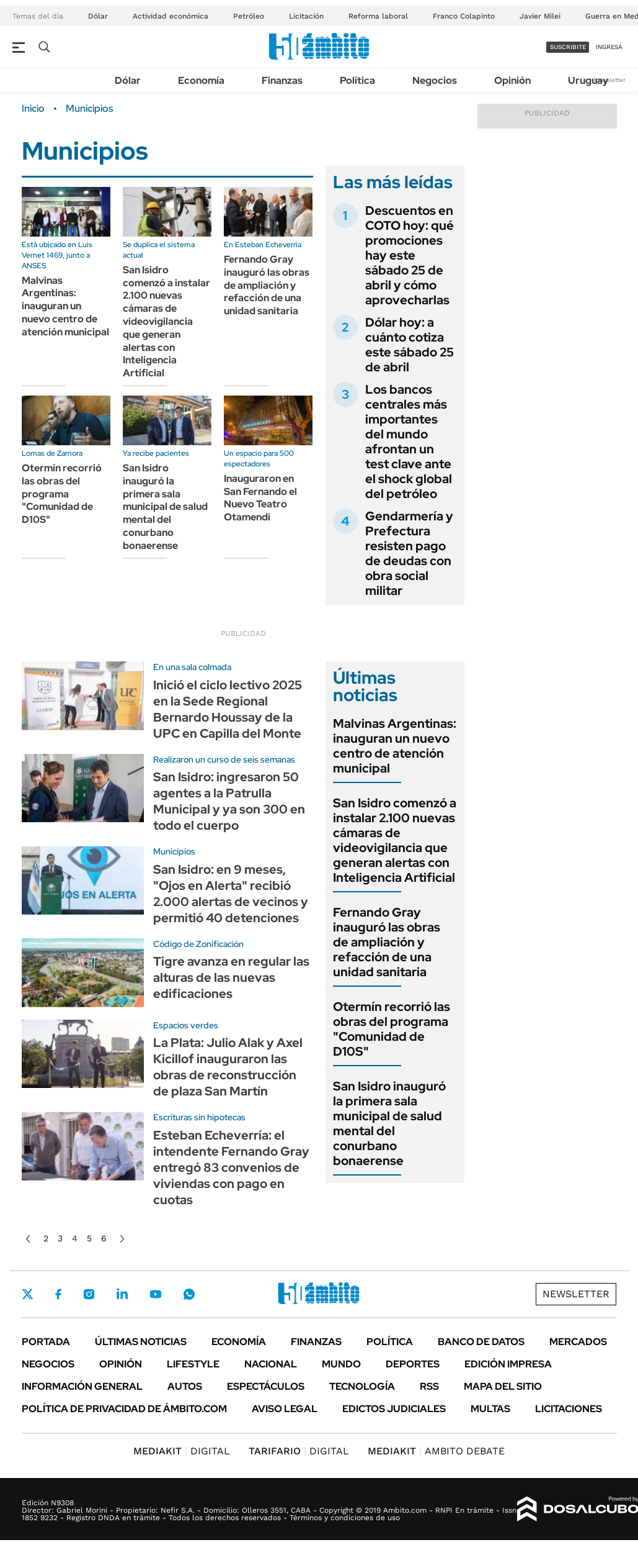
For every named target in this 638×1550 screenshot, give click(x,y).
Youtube (155, 1294)
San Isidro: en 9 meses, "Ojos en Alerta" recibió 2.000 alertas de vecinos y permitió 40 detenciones (230, 893)
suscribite (568, 46)
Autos (184, 1386)
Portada (46, 1341)
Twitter (28, 1294)
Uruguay (588, 80)
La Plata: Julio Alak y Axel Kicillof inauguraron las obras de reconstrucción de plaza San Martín (228, 1067)
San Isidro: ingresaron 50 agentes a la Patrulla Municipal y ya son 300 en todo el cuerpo (229, 801)
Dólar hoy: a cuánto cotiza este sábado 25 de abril (409, 344)
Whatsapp (189, 1294)
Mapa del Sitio (503, 1386)
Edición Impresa (508, 1364)
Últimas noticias (141, 1341)
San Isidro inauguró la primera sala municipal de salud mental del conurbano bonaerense (165, 506)
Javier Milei (540, 16)
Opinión (512, 80)
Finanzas (282, 80)
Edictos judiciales (394, 1408)
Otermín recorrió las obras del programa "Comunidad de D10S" (62, 493)
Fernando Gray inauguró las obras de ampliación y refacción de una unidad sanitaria (266, 285)
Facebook (58, 1294)
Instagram (88, 1294)
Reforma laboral (378, 16)
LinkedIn (122, 1294)
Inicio (33, 109)
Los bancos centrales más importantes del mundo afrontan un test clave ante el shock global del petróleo (408, 441)
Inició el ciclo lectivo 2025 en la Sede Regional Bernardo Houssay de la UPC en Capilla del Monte (227, 709)
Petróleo (248, 16)
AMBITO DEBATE (436, 1451)
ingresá (609, 46)
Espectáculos (265, 1386)
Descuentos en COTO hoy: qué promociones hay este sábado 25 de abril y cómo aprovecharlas (409, 255)
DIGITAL (181, 1451)
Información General (82, 1386)
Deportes (413, 1364)
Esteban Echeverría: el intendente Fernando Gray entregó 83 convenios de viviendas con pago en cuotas (231, 1167)
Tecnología (362, 1386)
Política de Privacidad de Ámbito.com (124, 1408)
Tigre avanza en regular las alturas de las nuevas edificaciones (231, 977)
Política (357, 80)
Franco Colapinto (464, 16)
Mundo (341, 1364)
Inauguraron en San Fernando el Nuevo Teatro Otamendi (260, 497)
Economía (201, 80)
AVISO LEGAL (284, 1408)
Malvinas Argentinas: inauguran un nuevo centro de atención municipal (65, 306)
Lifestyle (193, 1364)
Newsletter (609, 79)
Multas (490, 1408)
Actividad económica (170, 16)
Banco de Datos (481, 1341)
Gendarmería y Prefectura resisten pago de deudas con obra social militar (409, 553)
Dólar (98, 16)
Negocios (434, 80)
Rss (429, 1386)
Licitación (306, 16)
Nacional (270, 1364)
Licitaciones (568, 1408)
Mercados (578, 1341)
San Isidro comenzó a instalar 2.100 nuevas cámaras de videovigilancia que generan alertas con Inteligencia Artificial (166, 321)
